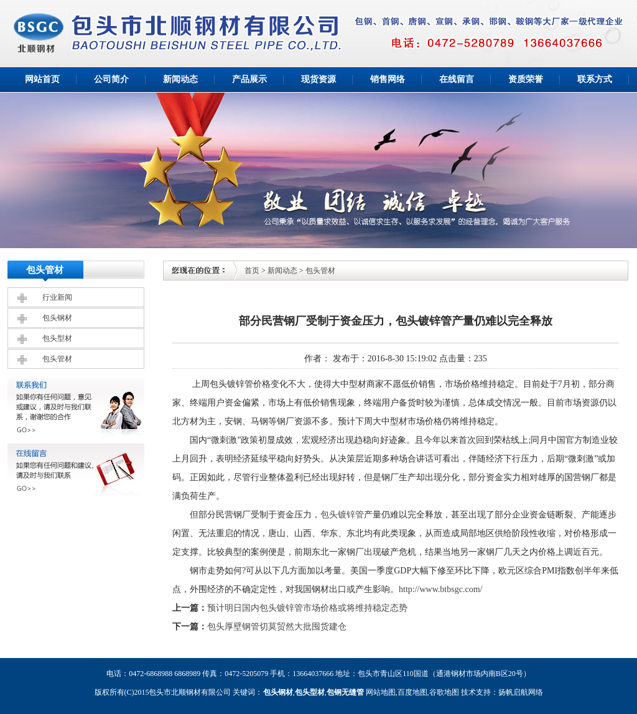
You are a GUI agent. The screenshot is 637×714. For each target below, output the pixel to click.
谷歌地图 (444, 692)
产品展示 (249, 79)
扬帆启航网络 (520, 692)
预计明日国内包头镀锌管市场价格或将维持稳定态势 (307, 608)
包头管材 (57, 359)
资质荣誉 (525, 79)
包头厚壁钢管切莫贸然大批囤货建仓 (276, 626)
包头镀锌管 (342, 514)
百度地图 (412, 692)
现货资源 (318, 79)
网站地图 (381, 692)
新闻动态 (180, 79)
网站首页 (42, 79)
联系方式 (594, 79)
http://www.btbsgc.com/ (440, 589)
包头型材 (57, 338)
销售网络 (387, 79)
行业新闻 (57, 297)
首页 (251, 270)
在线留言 (456, 79)
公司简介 (111, 79)
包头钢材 (57, 317)
